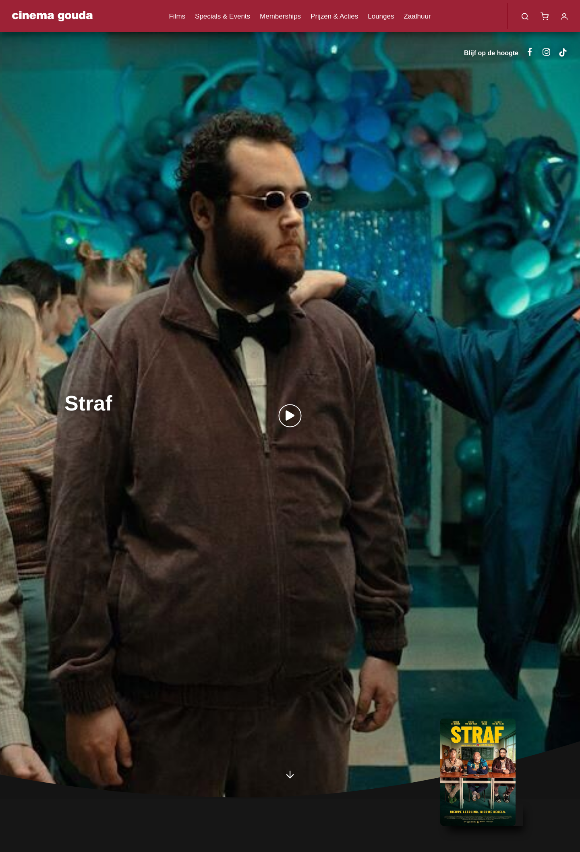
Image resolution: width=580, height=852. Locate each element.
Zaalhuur (417, 16)
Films (177, 16)
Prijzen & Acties (334, 16)
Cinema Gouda (52, 16)
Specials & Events (222, 16)
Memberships (280, 16)
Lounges (381, 16)
